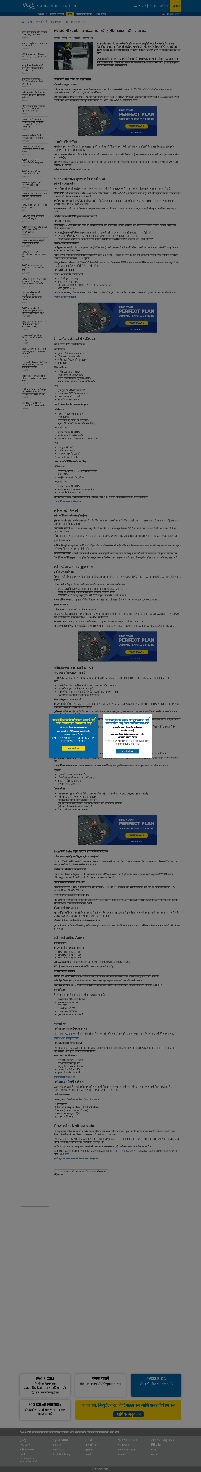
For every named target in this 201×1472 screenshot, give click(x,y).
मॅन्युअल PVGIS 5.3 (61, 1440)
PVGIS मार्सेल (172, 1151)
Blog (30, 21)
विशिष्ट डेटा (156, 1444)
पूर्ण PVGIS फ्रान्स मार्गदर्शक (129, 1151)
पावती (88, 1454)
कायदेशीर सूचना (92, 1444)
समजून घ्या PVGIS (126, 1449)
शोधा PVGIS (123, 1444)
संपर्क (153, 1449)
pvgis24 (176, 5)
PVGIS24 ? (25, 1444)
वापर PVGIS (123, 1454)
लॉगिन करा (164, 6)
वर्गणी (22, 1454)
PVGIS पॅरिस (64, 1154)
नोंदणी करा (152, 6)
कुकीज (88, 1449)
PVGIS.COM (58, 1449)
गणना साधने (58, 1444)
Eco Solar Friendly (61, 1454)
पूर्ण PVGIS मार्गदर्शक (127, 1440)
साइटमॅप (155, 1454)
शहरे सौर (89, 1440)
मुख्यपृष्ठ (23, 1440)
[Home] (23, 21)
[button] (85, 14)
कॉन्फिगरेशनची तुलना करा (163, 1440)
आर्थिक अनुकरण (128, 1414)
